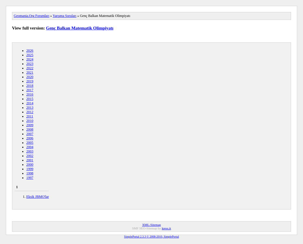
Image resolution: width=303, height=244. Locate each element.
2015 (29, 99)
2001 (29, 160)
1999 (29, 169)
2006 (29, 138)
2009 (29, 125)
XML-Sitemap (151, 224)
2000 (29, 164)
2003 (29, 151)
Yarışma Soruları (64, 16)
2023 (29, 64)
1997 (29, 178)
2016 (29, 94)
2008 (29, 129)
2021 (29, 72)
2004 (29, 147)
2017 (29, 90)
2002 (29, 156)
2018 (29, 86)
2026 (29, 51)
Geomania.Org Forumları (31, 16)
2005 (29, 143)
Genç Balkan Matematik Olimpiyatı (79, 28)
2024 (29, 59)
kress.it (166, 228)
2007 (29, 134)
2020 (29, 77)
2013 (29, 107)
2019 (29, 81)
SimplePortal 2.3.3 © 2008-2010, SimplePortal (151, 236)
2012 (29, 112)
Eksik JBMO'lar (37, 197)
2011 (29, 116)
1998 (29, 173)
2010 (29, 121)
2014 (29, 103)
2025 (29, 55)
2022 (29, 68)
